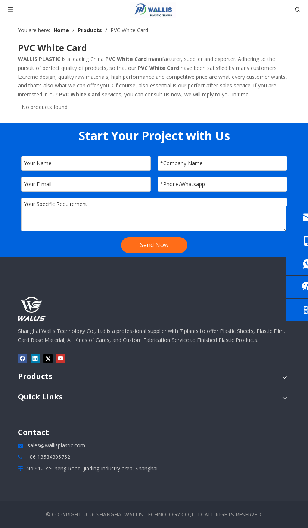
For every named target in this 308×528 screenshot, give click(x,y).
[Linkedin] (35, 358)
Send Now (154, 245)
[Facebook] (22, 358)
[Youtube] (60, 358)
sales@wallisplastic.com (56, 445)
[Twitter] (48, 358)
